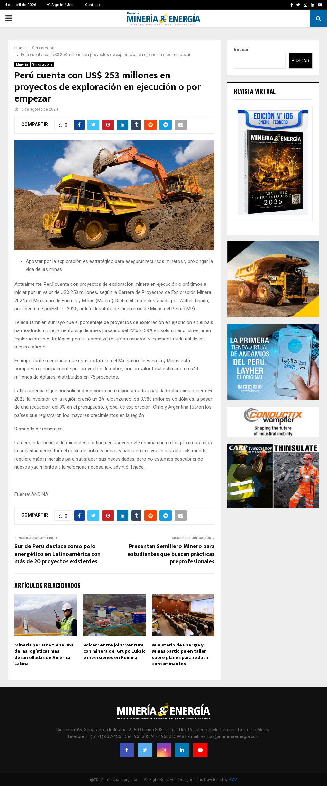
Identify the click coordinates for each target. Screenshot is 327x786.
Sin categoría (42, 64)
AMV (233, 779)
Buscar (241, 49)
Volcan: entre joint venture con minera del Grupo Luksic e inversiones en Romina (114, 651)
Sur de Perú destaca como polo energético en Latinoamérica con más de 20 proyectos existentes (57, 554)
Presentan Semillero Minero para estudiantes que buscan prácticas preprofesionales (171, 554)
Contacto (93, 5)
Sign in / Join (61, 5)
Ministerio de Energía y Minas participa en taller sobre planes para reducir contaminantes (180, 654)
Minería (22, 64)
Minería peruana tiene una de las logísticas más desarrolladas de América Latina (44, 654)
